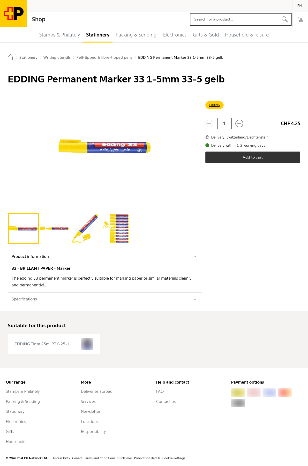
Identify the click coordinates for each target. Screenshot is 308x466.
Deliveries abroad (97, 391)
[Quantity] (224, 123)
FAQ (160, 391)
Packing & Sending (23, 401)
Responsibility (93, 431)
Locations (89, 421)
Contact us (166, 401)
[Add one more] (239, 123)
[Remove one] (209, 123)
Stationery (15, 411)
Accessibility (61, 458)
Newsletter (90, 411)
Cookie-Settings (173, 458)
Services (88, 401)
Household (16, 441)
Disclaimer (124, 458)
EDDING (214, 105)
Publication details (147, 458)
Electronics (16, 421)
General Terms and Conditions (93, 458)
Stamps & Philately (23, 391)
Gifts (10, 431)
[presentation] (54, 344)
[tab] (23, 228)
